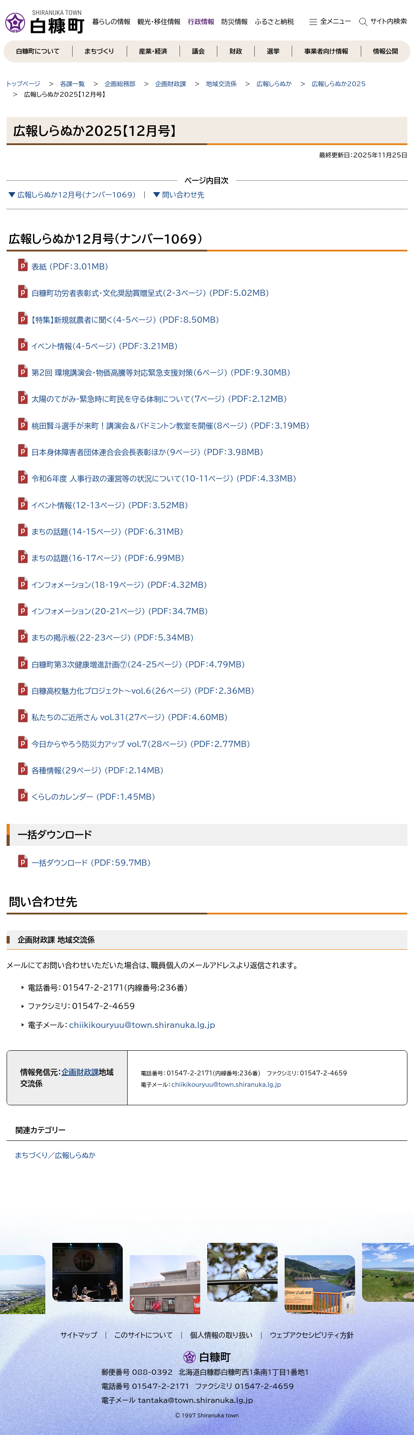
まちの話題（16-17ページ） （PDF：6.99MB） (108, 558)
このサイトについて (143, 1335)
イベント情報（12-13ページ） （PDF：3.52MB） (110, 505)
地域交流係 (221, 84)
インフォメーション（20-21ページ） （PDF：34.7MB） (120, 611)
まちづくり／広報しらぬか (55, 1155)
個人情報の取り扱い (221, 1335)
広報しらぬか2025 (338, 84)
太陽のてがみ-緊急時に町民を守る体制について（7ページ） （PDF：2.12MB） (159, 399)
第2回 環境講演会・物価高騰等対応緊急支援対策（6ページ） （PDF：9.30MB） (161, 372)
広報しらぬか (274, 84)
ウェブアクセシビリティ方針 (312, 1335)
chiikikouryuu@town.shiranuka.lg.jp (142, 1025)
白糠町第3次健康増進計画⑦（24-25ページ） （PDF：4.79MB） (138, 664)
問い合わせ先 (183, 194)
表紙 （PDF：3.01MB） (70, 266)
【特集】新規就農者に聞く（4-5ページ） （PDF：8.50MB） (126, 319)
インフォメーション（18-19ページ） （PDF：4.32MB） (119, 584)
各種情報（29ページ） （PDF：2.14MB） (98, 770)
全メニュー (335, 21)
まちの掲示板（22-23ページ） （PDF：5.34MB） (113, 637)
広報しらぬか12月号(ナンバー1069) (77, 194)
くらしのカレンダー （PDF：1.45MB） (93, 797)
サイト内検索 (388, 21)
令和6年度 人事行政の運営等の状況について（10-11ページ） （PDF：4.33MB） (164, 478)
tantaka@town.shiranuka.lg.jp (195, 1400)
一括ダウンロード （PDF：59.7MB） (91, 863)
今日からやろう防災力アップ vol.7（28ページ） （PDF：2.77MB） (141, 743)
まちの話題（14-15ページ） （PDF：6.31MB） (107, 531)
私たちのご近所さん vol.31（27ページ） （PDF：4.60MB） (130, 717)
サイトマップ (78, 1335)
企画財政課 (170, 84)
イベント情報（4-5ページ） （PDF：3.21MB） (105, 346)
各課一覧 (72, 84)
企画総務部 (120, 84)
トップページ (23, 84)
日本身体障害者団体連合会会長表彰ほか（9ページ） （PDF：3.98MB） (148, 452)
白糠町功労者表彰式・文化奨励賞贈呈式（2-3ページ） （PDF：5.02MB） (150, 293)
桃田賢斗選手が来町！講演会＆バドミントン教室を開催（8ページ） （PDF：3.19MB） (171, 426)
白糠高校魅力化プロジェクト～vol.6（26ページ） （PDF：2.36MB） (143, 691)
